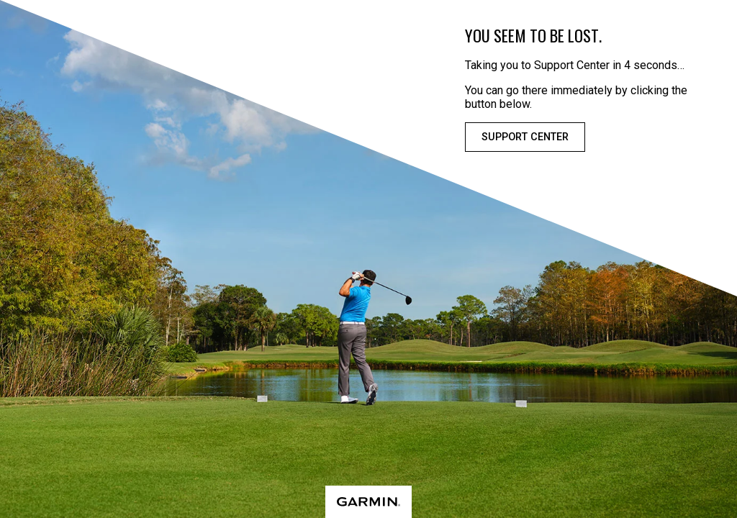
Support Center (525, 137)
